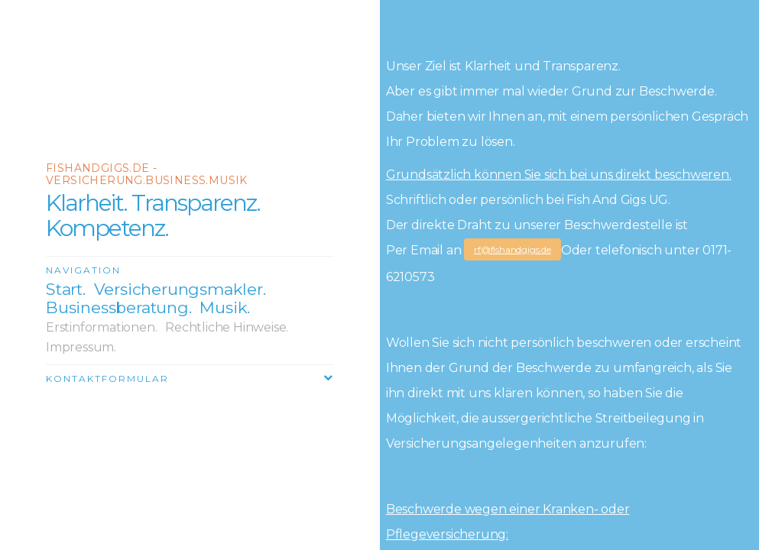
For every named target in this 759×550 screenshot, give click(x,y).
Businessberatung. (119, 307)
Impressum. (81, 347)
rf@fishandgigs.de (512, 249)
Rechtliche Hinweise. (226, 327)
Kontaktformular (107, 378)
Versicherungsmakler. (180, 289)
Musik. (224, 307)
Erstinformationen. (101, 327)
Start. (66, 289)
